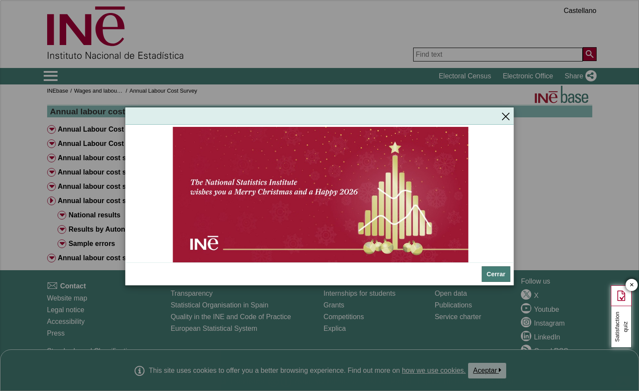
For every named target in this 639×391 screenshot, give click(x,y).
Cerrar (496, 274)
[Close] (506, 116)
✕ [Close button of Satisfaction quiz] (632, 285)
